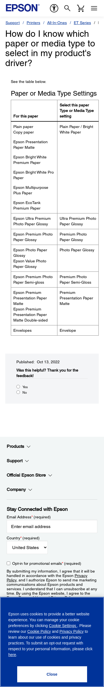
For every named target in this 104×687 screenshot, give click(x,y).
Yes (25, 387)
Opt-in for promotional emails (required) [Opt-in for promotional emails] (46, 563)
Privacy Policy (71, 631)
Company (19, 490)
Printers (33, 22)
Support (13, 22)
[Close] (52, 674)
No (24, 393)
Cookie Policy (39, 631)
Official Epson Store (29, 475)
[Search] (67, 8)
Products (19, 446)
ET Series (82, 22)
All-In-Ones (57, 22)
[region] (52, 642)
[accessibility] (54, 8)
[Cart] (80, 8)
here (12, 654)
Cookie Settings (63, 625)
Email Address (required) (29, 517)
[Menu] (94, 8)
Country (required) (23, 538)
